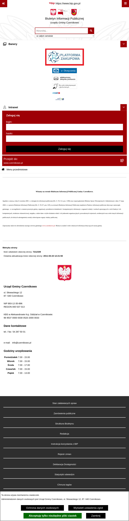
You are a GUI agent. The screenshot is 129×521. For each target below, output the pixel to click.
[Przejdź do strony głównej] (64, 17)
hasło (9, 133)
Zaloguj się (64, 148)
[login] (64, 127)
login (9, 121)
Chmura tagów (64, 484)
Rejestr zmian (64, 454)
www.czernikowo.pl (48, 226)
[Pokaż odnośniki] (3, 3)
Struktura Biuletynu (64, 423)
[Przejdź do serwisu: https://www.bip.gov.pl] (64, 3)
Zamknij (95, 515)
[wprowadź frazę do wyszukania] (61, 31)
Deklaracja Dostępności (64, 464)
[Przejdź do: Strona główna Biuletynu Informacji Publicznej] (3, 169)
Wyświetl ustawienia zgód (88, 507)
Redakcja (64, 434)
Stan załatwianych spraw (64, 403)
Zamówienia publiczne (64, 413)
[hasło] (64, 138)
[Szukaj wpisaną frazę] (91, 31)
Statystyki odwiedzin (64, 474)
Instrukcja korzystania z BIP (64, 444)
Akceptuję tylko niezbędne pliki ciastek (53, 515)
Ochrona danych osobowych (42, 507)
